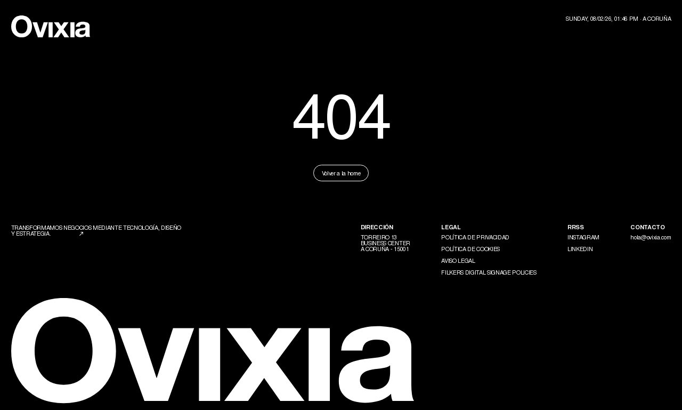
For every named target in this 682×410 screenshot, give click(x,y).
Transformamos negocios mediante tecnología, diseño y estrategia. (96, 230)
